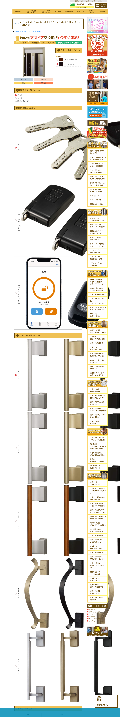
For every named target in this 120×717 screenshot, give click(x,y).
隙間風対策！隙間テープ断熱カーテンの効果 (98, 523)
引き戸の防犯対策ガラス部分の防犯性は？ (98, 460)
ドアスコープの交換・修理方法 (95, 257)
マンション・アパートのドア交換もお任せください (98, 496)
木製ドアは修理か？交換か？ (96, 321)
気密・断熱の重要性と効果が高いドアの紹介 (97, 361)
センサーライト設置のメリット (95, 473)
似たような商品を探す (35, 37)
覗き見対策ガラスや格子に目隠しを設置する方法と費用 (98, 452)
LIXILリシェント (95, 201)
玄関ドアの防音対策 (96, 541)
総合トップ (18, 17)
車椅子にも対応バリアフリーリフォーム (98, 337)
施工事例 (58, 17)
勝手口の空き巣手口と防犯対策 (97, 466)
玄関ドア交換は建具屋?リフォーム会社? (97, 571)
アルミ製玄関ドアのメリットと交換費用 (96, 171)
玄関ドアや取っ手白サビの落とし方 (96, 547)
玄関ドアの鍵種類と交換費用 (95, 396)
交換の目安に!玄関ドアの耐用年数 (96, 592)
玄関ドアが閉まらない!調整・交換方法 (97, 504)
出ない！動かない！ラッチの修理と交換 (96, 295)
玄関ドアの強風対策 (96, 349)
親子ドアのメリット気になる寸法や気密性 (97, 183)
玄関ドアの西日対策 (96, 558)
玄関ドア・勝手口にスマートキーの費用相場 (98, 415)
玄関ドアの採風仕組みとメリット (96, 598)
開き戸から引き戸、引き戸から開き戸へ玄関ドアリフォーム (96, 287)
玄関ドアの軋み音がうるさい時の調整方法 (97, 510)
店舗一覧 (102, 17)
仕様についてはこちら (22, 107)
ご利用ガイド (93, 627)
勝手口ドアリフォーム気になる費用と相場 (97, 190)
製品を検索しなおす (20, 37)
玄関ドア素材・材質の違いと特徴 (97, 158)
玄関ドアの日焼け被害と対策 (96, 354)
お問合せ (92, 622)
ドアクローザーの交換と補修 (96, 270)
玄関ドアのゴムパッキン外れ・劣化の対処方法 (98, 314)
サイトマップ (93, 620)
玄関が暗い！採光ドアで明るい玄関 (97, 344)
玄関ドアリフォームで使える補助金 (97, 422)
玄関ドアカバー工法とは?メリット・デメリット (97, 307)
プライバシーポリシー (96, 618)
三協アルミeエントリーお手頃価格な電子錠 (97, 380)
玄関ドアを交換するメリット (96, 489)
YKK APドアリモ (95, 206)
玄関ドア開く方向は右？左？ (96, 604)
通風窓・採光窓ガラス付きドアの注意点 (98, 530)
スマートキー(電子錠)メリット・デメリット (97, 251)
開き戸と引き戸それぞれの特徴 (95, 579)
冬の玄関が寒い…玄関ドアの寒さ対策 (96, 536)
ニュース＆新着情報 (95, 624)
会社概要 (92, 615)
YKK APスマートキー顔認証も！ (97, 373)
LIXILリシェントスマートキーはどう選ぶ (98, 225)
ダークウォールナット (67, 65)
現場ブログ (81, 17)
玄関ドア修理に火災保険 (95, 428)
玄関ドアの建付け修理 (97, 300)
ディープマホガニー (66, 70)
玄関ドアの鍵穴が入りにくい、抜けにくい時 (97, 517)
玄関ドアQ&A (92, 17)
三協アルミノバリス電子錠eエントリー (96, 238)
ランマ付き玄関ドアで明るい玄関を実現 (97, 177)
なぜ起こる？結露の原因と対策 (96, 553)
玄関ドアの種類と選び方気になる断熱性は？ (98, 164)
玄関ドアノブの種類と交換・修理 (96, 264)
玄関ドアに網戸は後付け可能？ (96, 244)
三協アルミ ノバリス (96, 210)
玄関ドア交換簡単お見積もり (31, 17)
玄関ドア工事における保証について (97, 409)
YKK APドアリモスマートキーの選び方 (97, 231)
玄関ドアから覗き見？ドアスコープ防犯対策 (97, 445)
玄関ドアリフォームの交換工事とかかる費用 (97, 402)
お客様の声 (69, 17)
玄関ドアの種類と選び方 (46, 17)
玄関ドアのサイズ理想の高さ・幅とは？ (97, 564)
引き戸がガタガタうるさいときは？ (96, 585)
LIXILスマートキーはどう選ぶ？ (97, 367)
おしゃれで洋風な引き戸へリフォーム (96, 196)
